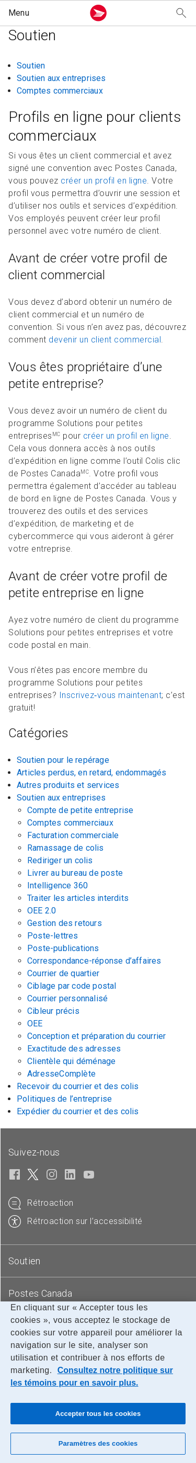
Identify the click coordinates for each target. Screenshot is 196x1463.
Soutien (31, 66)
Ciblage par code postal (72, 986)
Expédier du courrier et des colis (78, 1111)
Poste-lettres (52, 936)
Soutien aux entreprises (61, 78)
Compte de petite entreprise (80, 810)
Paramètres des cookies (98, 1443)
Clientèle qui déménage (71, 1061)
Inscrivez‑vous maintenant (110, 695)
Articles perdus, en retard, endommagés (92, 773)
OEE (35, 1023)
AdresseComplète (61, 1074)
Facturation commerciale (73, 835)
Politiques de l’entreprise (64, 1099)
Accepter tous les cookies (98, 1414)
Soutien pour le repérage (63, 760)
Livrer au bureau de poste (75, 873)
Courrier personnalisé (67, 998)
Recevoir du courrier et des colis (78, 1086)
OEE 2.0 (41, 911)
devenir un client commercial (105, 340)
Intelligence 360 (57, 885)
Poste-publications (63, 948)
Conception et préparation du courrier (96, 1036)
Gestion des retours (64, 923)
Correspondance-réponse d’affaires (94, 961)
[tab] (98, 1261)
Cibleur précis (53, 1011)
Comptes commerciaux (60, 91)
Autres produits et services (68, 785)
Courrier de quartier (63, 973)
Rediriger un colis (60, 860)
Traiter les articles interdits (78, 898)
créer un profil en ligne (104, 181)
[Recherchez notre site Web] (181, 13)
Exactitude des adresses (74, 1049)
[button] (43, 13)
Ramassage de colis (65, 848)
